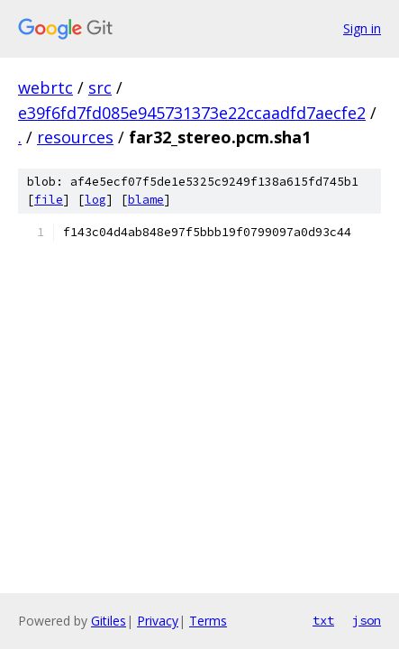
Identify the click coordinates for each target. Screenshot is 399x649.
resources (75, 137)
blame (146, 199)
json (366, 620)
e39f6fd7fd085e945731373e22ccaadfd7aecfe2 (192, 112)
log (95, 199)
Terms (208, 620)
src (100, 87)
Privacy (157, 620)
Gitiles (108, 620)
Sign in (362, 28)
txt (323, 620)
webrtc (45, 87)
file (48, 199)
